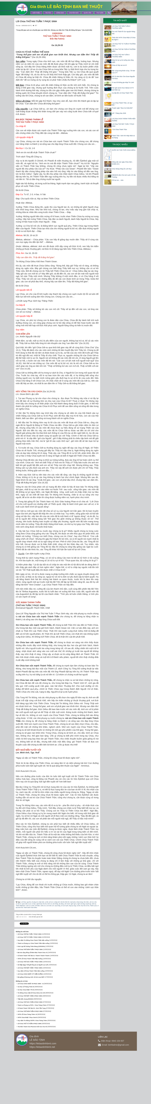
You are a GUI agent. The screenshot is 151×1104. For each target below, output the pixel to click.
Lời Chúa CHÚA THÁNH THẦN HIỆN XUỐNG (123, 120)
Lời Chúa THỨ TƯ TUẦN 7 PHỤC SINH (29, 989)
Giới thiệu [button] (36, 13)
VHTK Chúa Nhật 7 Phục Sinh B (27, 1069)
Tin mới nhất (120, 20)
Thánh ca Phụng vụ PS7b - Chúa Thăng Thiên (31, 1057)
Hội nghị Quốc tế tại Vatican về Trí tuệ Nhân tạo (123, 89)
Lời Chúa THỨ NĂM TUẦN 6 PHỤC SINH (30, 1063)
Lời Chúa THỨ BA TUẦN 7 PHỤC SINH (29, 986)
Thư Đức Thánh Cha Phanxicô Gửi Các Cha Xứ (32, 1079)
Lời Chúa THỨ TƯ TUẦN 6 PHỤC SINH (29, 1075)
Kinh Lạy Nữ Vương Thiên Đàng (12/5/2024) (31, 998)
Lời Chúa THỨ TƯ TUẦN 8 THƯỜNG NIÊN (124, 45)
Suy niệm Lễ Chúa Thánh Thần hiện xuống (30, 1023)
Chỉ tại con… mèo (117, 180)
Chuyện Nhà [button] (74, 13)
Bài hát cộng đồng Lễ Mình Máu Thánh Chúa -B (32, 1005)
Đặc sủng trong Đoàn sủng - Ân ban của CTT (123, 72)
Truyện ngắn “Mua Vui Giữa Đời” (122, 108)
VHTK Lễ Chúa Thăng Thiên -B (27, 1066)
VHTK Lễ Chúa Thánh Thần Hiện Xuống (29, 1011)
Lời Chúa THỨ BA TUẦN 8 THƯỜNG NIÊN (124, 50)
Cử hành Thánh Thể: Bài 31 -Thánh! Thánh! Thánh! (33, 1008)
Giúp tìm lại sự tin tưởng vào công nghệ (123, 61)
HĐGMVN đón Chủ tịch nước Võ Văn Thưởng (124, 176)
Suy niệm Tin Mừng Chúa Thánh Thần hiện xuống (33, 992)
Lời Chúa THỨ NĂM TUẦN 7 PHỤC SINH (30, 1001)
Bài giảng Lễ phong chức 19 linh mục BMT (30, 1029)
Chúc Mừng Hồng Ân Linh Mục (122, 169)
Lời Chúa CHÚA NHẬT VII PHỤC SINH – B (30, 1036)
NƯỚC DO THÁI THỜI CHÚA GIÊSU (123, 150)
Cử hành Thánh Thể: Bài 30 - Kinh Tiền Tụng (31, 1060)
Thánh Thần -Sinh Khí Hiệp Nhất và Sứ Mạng (123, 137)
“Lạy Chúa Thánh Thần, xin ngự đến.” (122, 104)
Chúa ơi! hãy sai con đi (119, 65)
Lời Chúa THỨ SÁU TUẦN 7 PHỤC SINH (29, 1014)
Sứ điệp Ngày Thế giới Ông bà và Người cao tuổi (32, 1017)
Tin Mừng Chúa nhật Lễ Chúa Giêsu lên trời (31, 1045)
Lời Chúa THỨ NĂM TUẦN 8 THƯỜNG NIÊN (121, 27)
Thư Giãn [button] (99, 13)
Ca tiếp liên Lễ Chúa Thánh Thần (122, 93)
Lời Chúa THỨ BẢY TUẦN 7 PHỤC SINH (29, 1020)
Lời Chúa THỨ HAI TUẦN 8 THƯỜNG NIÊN (120, 56)
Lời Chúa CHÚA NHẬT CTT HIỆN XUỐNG (30, 1026)
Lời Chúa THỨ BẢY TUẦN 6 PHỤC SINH (29, 1048)
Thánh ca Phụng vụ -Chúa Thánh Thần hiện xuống (33, 995)
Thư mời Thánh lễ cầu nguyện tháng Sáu (123, 32)
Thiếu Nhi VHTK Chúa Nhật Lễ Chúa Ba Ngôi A (123, 38)
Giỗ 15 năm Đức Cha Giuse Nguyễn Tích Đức (123, 77)
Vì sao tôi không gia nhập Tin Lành (123, 82)
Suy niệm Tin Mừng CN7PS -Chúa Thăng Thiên (32, 1072)
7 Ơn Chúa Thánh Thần (119, 129)
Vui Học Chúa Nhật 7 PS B (25, 1042)
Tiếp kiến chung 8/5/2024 (25, 1051)
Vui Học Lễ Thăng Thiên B (25, 1039)
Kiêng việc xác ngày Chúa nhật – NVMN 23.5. (122, 163)
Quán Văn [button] (87, 13)
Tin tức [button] (48, 13)
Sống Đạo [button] (60, 13)
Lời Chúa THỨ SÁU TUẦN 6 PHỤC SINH (29, 1054)
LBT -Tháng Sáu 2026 (119, 113)
